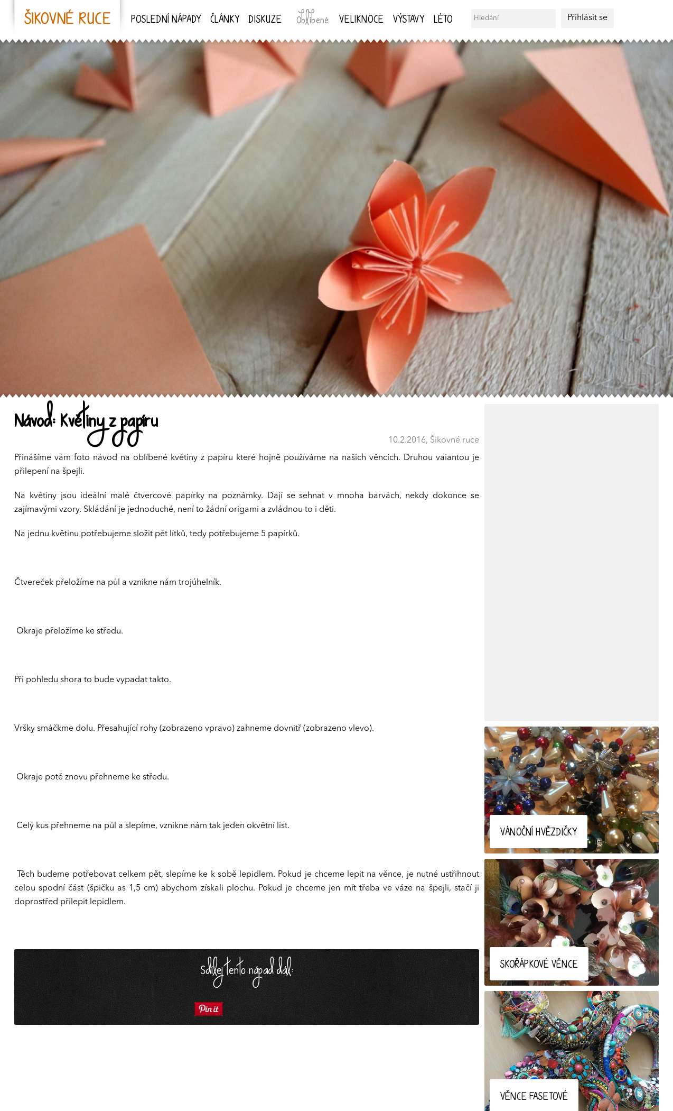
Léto (443, 20)
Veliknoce (361, 20)
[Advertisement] (571, 562)
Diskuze (265, 20)
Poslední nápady (166, 20)
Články (224, 20)
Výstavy (408, 20)
